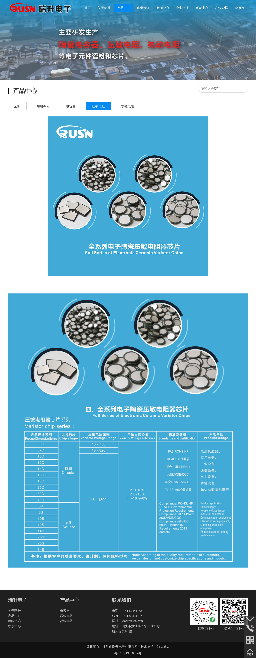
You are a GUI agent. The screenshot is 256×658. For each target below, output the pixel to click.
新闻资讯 (14, 621)
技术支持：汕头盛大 (155, 646)
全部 (17, 106)
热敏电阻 (127, 106)
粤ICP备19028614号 (128, 653)
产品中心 (14, 615)
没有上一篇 (20, 576)
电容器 (71, 106)
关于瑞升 (14, 610)
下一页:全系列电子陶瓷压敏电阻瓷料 (178, 576)
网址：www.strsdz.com (127, 621)
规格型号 (43, 106)
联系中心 (14, 626)
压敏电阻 (98, 106)
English (240, 8)
